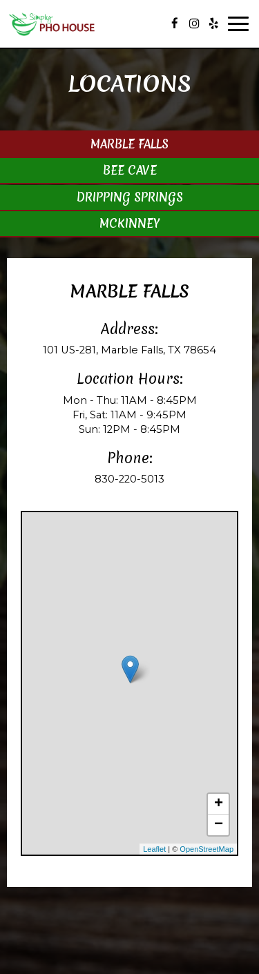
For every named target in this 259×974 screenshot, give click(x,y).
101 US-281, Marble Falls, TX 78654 (129, 350)
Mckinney (129, 223)
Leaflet (154, 849)
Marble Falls (129, 144)
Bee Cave (130, 170)
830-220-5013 (129, 479)
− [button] (218, 825)
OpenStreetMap (206, 849)
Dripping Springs (130, 197)
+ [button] (218, 804)
